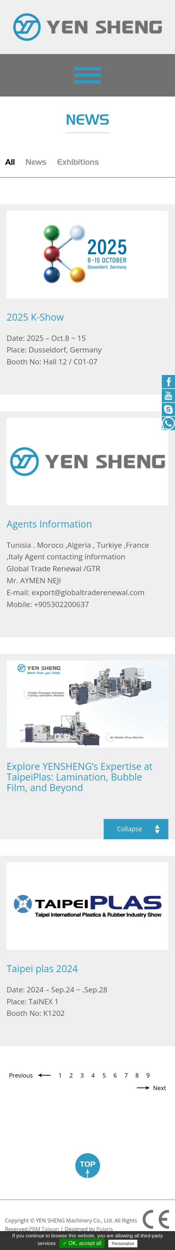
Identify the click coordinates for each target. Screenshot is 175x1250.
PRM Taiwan (44, 1229)
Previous (21, 1075)
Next (159, 1088)
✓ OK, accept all (82, 1243)
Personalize (123, 1243)
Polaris (104, 1229)
